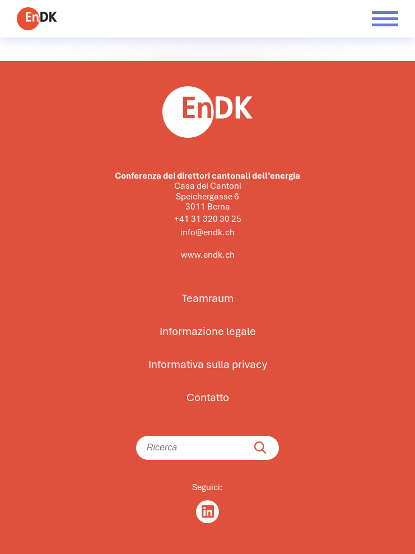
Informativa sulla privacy (207, 364)
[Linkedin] (207, 511)
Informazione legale (208, 331)
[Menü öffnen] (385, 18)
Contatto (207, 397)
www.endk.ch (208, 254)
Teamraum (208, 298)
